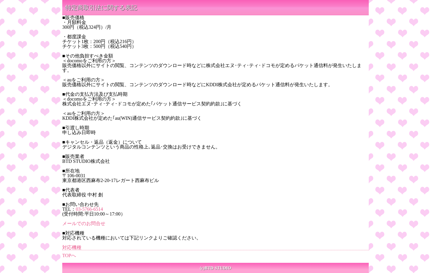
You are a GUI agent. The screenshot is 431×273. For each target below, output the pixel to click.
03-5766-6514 (89, 209)
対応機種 (71, 247)
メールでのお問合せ (83, 223)
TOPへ (69, 255)
